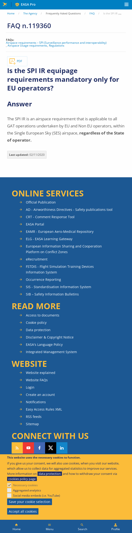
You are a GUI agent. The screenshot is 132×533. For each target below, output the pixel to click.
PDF (19, 61)
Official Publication (41, 202)
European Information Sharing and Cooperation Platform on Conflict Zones (64, 249)
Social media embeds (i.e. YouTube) (36, 496)
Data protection (38, 330)
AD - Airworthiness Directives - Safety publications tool (69, 209)
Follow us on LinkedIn (61, 448)
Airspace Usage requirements (27, 45)
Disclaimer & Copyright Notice (50, 337)
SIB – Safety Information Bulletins (52, 294)
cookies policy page (22, 479)
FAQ (92, 13)
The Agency (30, 13)
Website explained (40, 372)
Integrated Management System (51, 352)
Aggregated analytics (27, 490)
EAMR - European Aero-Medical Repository (60, 231)
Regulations (56, 45)
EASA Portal (35, 224)
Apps (126, 5)
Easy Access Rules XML (44, 409)
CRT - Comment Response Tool (50, 217)
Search (82, 529)
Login (30, 387)
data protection (50, 474)
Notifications (36, 402)
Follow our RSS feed (17, 448)
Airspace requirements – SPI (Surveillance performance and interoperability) (56, 42)
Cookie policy (36, 322)
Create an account (40, 394)
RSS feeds (34, 416)
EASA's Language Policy (44, 344)
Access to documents (42, 315)
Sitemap (32, 424)
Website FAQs (37, 380)
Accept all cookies (23, 511)
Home (10, 13)
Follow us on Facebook (39, 448)
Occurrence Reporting (43, 279)
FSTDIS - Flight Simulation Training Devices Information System (60, 269)
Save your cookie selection (29, 501)
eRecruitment (36, 259)
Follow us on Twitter (50, 448)
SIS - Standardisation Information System (58, 287)
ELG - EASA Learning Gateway (49, 239)
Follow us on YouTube (28, 448)
